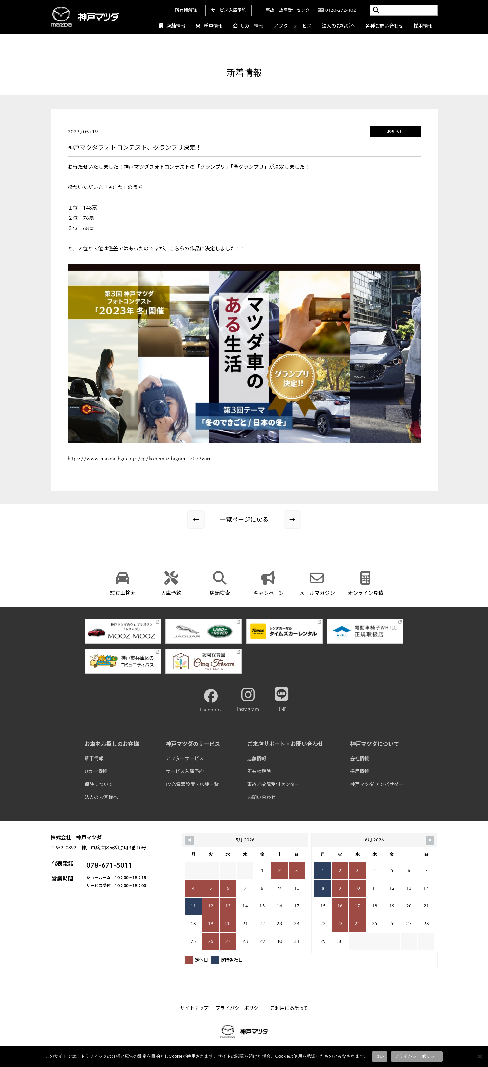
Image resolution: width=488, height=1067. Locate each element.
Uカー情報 (248, 26)
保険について (99, 784)
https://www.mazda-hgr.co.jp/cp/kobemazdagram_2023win (139, 458)
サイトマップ (194, 1008)
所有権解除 (186, 10)
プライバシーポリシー (239, 1008)
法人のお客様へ (338, 26)
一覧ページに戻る (244, 519)
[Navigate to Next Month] (430, 840)
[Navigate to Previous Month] (189, 840)
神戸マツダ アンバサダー (376, 784)
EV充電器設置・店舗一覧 (192, 784)
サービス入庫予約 (228, 10)
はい (379, 1056)
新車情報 (209, 26)
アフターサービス (293, 26)
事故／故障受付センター (273, 784)
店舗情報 (172, 26)
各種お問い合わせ (384, 26)
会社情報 (359, 758)
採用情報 (423, 26)
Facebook (211, 700)
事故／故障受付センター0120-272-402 (311, 10)
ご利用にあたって (289, 1008)
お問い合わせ (261, 797)
